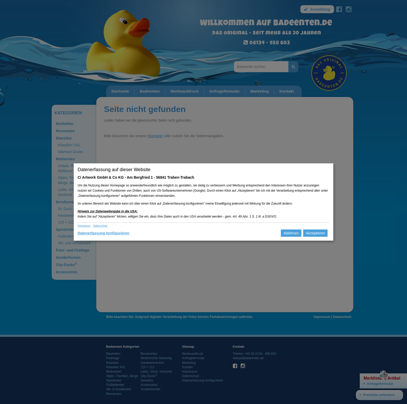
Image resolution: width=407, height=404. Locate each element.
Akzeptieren (315, 233)
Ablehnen (291, 233)
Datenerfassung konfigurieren (103, 233)
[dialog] (203, 202)
